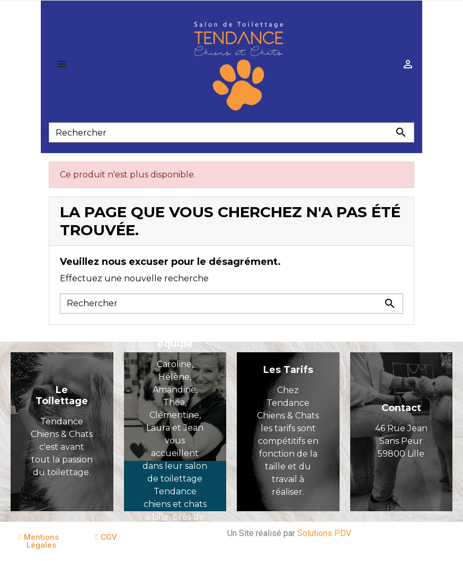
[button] (38, 541)
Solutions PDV (324, 533)
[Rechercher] (231, 132)
